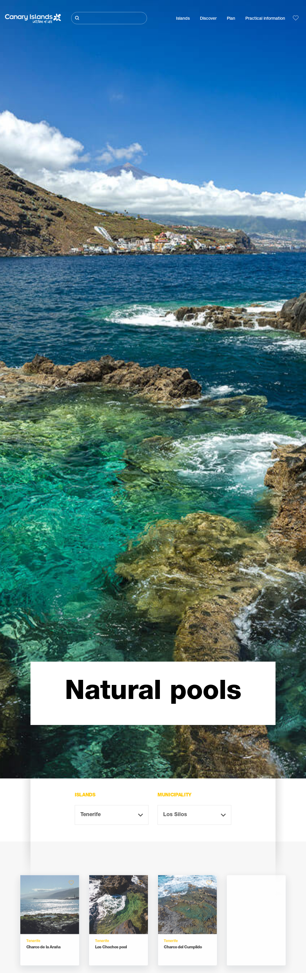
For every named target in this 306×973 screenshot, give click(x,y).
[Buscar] (109, 18)
